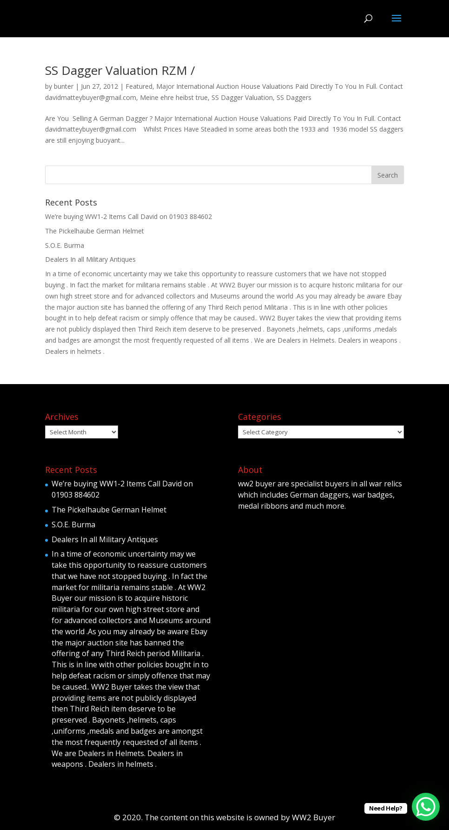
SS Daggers (294, 97)
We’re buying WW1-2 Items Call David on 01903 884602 (128, 216)
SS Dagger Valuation (242, 97)
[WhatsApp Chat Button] (426, 807)
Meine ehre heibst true (174, 97)
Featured (138, 86)
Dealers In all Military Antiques (90, 259)
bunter (63, 86)
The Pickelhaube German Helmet (94, 230)
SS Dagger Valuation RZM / (120, 70)
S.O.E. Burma (64, 245)
